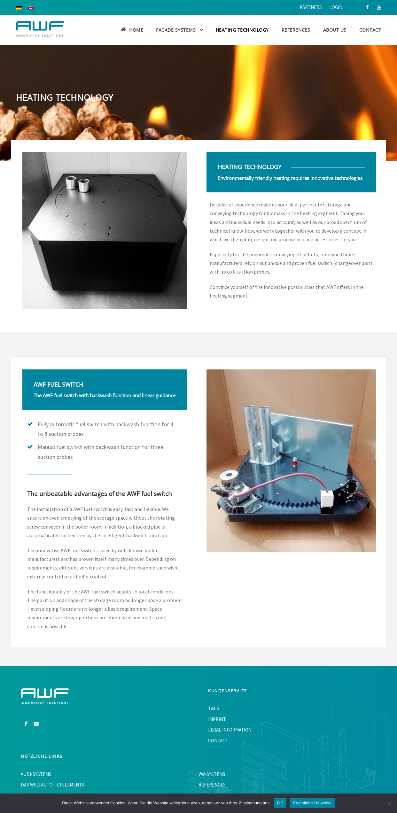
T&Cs (213, 708)
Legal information (230, 730)
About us (334, 30)
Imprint (217, 719)
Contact (370, 30)
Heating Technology (242, 30)
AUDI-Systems (36, 774)
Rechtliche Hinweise (312, 803)
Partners (311, 7)
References (296, 30)
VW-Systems (211, 774)
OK (280, 803)
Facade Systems (176, 30)
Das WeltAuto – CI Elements (52, 785)
